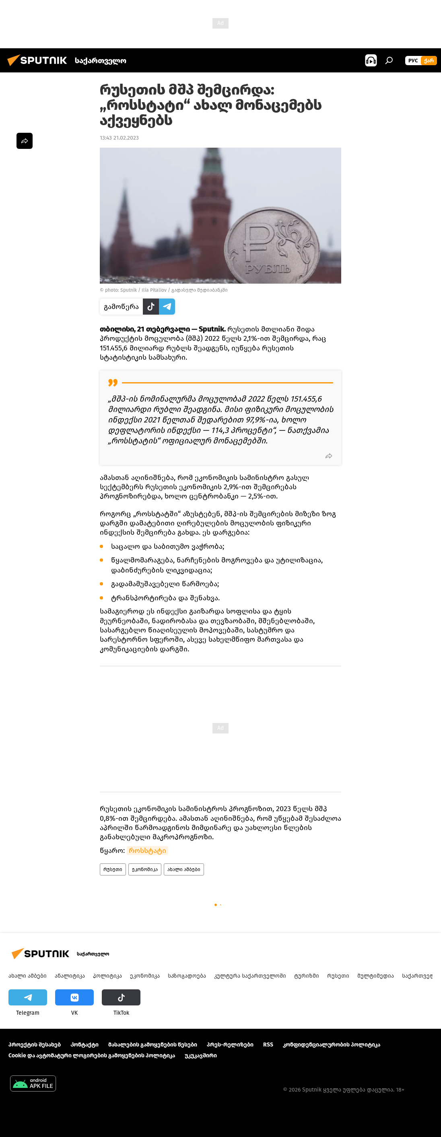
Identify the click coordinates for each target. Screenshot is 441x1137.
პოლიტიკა (107, 975)
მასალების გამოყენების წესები (152, 1044)
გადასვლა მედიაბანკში (199, 290)
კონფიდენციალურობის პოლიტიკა (331, 1044)
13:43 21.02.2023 (119, 137)
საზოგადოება (187, 975)
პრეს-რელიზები (230, 1044)
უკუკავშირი (201, 1055)
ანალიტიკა (70, 975)
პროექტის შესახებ (34, 1044)
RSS (268, 1044)
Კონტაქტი (84, 1044)
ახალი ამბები (183, 869)
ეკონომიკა (145, 869)
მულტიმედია (375, 975)
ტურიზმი (306, 975)
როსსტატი (147, 850)
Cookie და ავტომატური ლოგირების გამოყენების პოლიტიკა (91, 1055)
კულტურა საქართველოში (250, 975)
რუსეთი (112, 869)
